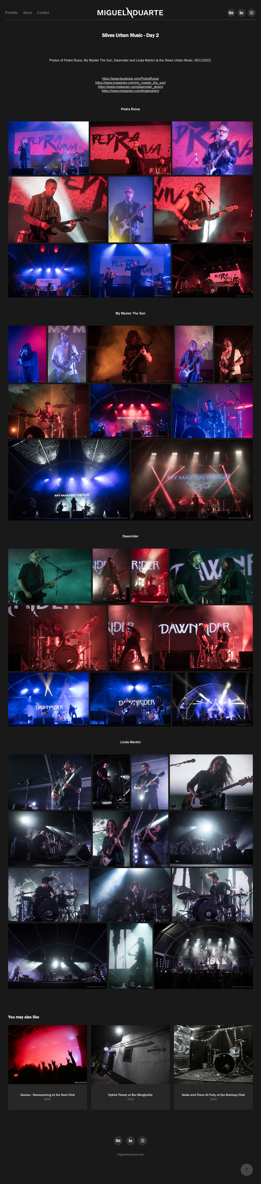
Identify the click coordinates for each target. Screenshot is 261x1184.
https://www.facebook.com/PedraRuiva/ (130, 78)
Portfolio (11, 13)
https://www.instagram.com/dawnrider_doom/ (130, 86)
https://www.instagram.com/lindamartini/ (130, 91)
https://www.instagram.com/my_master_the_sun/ (130, 82)
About (27, 13)
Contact (43, 13)
